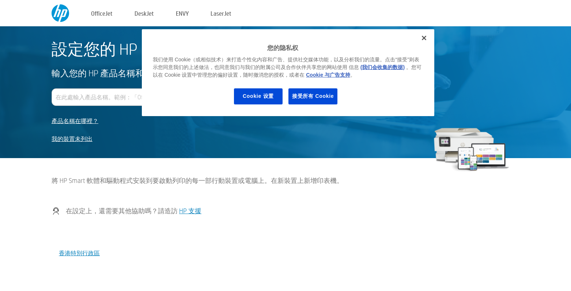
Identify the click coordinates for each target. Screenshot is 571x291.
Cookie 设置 (258, 96)
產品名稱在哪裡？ (75, 121)
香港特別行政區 (79, 253)
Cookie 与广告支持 (328, 75)
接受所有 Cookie (313, 96)
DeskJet (144, 13)
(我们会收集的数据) (382, 67)
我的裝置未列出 (72, 139)
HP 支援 (190, 211)
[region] (288, 72)
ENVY (182, 13)
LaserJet (221, 13)
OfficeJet (102, 13)
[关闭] (424, 38)
